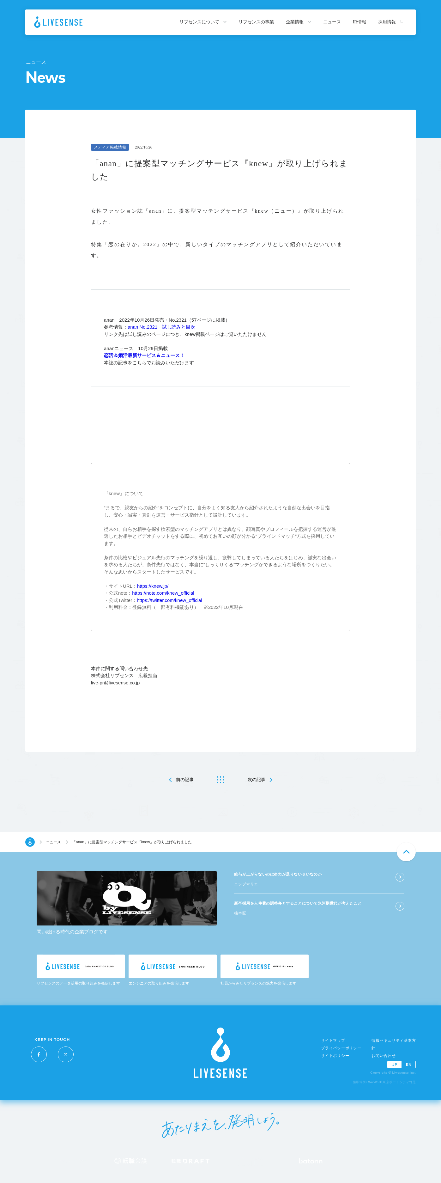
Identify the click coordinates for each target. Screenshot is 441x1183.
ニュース (332, 22)
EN (408, 1064)
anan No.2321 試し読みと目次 (161, 327)
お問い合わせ (384, 1055)
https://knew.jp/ (152, 586)
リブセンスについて (203, 22)
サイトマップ (333, 1040)
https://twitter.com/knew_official (169, 600)
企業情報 (298, 22)
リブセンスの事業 (256, 22)
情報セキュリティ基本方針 (394, 1044)
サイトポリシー (335, 1055)
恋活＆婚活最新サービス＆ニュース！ (144, 355)
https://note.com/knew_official (163, 593)
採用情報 (390, 22)
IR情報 (359, 22)
